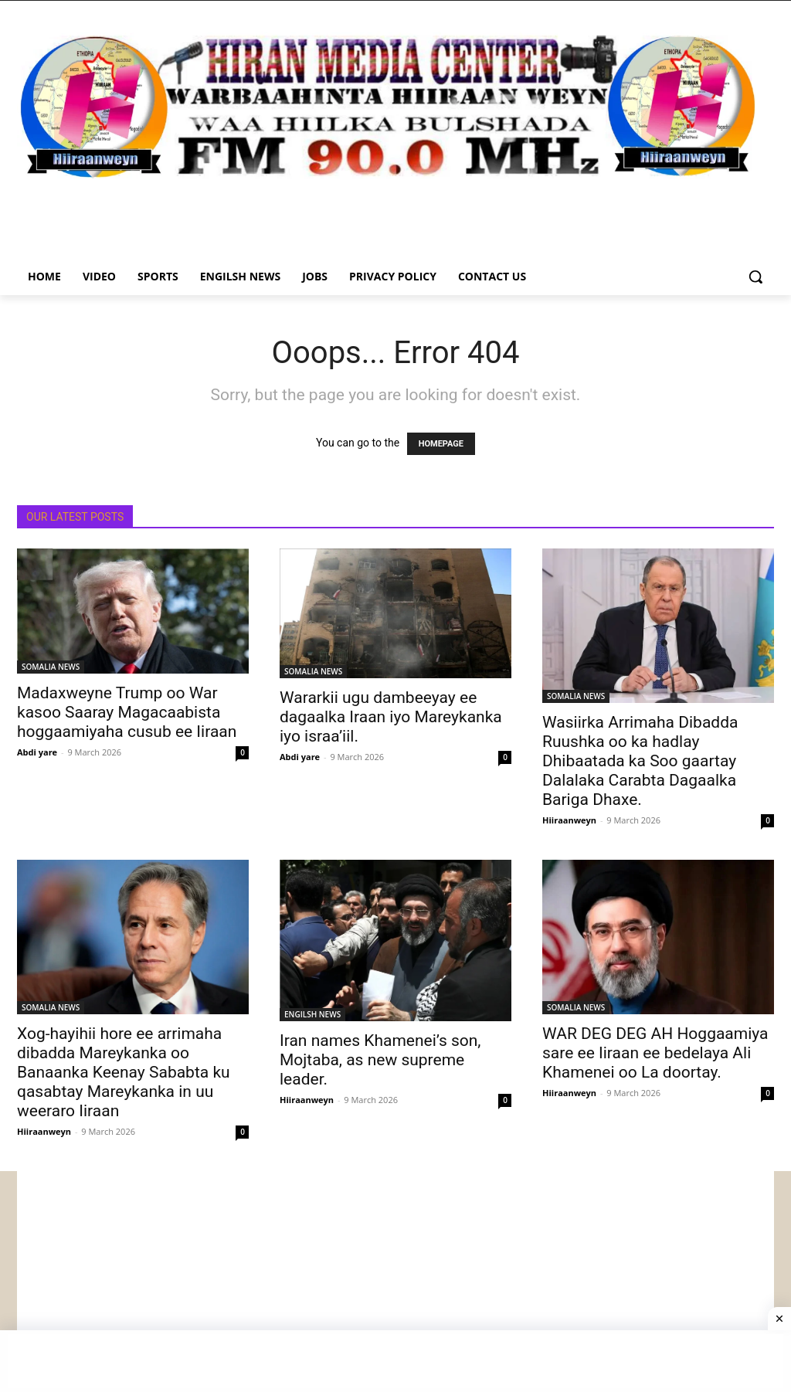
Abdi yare (37, 752)
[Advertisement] (395, 1279)
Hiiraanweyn (569, 820)
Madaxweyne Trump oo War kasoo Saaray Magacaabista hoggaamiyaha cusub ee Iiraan (126, 712)
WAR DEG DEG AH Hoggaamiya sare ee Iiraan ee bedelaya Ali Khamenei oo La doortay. (655, 1052)
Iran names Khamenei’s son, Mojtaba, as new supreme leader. (380, 1059)
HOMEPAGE (441, 444)
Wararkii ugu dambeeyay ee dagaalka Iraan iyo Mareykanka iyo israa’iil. (391, 716)
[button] (755, 276)
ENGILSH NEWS (312, 1014)
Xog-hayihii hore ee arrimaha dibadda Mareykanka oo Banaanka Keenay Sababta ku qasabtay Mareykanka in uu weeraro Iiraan (123, 1072)
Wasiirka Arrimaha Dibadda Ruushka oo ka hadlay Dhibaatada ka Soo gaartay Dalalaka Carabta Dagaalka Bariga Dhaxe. (640, 761)
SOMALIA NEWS (51, 666)
